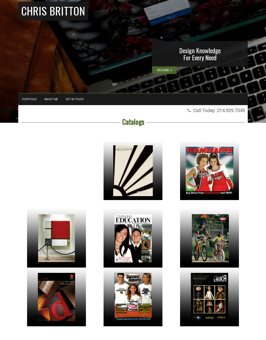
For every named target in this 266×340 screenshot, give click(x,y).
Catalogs (133, 121)
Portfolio (29, 99)
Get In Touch (75, 99)
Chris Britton (53, 11)
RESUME (164, 70)
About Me (51, 99)
